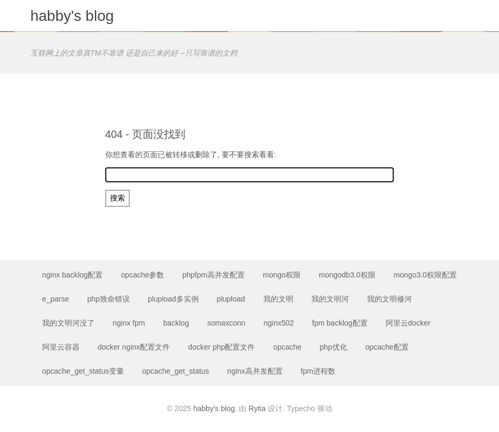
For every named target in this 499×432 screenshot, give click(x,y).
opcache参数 (142, 275)
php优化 (333, 347)
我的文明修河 (389, 299)
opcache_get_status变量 (83, 371)
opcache (287, 347)
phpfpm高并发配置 (213, 275)
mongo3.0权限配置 (425, 275)
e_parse (55, 299)
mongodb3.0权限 (347, 275)
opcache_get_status (175, 371)
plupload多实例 (173, 299)
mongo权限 (282, 275)
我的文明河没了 (68, 323)
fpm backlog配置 (339, 323)
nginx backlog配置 (72, 275)
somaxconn (226, 323)
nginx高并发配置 (254, 371)
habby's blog (72, 15)
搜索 (117, 198)
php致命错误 (108, 299)
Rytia (257, 408)
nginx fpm (129, 323)
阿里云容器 (61, 347)
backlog (176, 323)
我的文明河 (330, 299)
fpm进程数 (318, 371)
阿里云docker (408, 323)
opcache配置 (387, 347)
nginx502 (278, 323)
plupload (231, 299)
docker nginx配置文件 (134, 347)
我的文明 (278, 299)
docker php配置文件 (221, 347)
